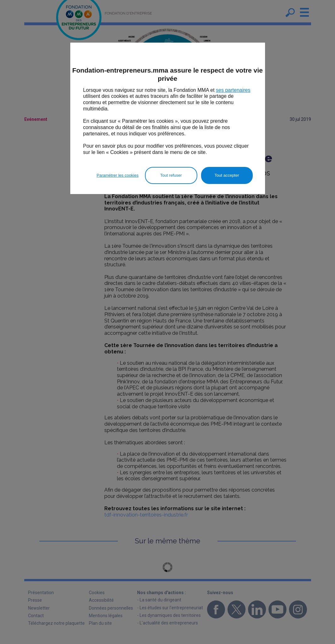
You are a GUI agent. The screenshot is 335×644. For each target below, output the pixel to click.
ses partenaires (233, 90)
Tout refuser (171, 175)
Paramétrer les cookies (118, 175)
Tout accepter (226, 175)
